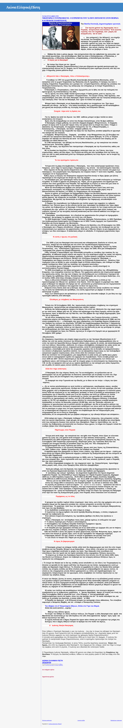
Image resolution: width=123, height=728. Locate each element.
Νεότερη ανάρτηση (47, 720)
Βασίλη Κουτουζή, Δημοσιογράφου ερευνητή (102, 24)
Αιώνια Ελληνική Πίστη (23, 7)
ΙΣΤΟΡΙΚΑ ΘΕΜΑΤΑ (58, 665)
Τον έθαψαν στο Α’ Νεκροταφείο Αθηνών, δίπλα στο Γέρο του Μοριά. (72, 606)
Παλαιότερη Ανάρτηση (116, 720)
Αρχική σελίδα (81, 720)
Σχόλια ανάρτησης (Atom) (55, 724)
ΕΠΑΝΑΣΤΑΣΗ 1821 (49, 665)
